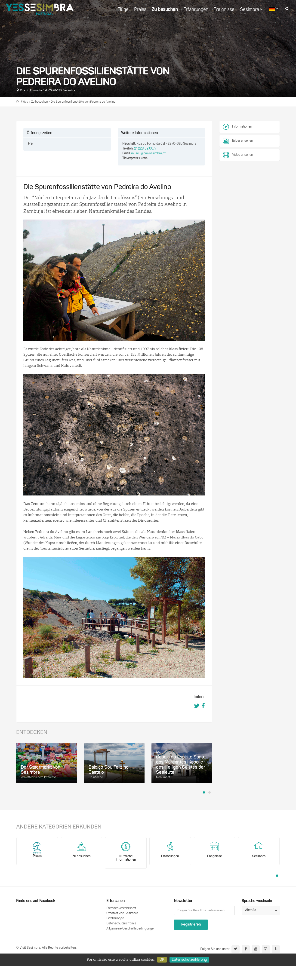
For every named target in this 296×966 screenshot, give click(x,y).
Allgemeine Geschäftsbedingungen (130, 928)
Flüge (123, 9)
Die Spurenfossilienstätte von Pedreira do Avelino (83, 101)
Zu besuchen (165, 9)
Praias (140, 9)
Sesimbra (251, 9)
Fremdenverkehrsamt (121, 908)
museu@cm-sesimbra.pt (148, 153)
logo (40, 9)
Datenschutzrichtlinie (121, 923)
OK (162, 960)
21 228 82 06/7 (145, 148)
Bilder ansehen (238, 141)
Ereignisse (224, 9)
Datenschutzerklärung (189, 960)
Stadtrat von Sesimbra (122, 913)
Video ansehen (238, 155)
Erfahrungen (195, 9)
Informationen (242, 126)
